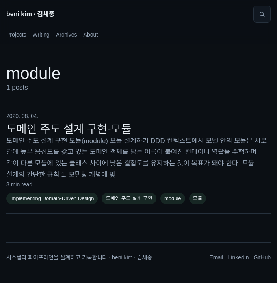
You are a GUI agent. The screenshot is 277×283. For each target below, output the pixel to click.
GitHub (262, 257)
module (172, 198)
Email (216, 257)
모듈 (198, 198)
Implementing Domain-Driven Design (52, 198)
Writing (41, 34)
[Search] (262, 14)
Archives (66, 34)
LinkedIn (238, 257)
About (91, 34)
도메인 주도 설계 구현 (129, 198)
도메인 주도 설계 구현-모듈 (68, 129)
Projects (16, 34)
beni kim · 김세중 (30, 14)
